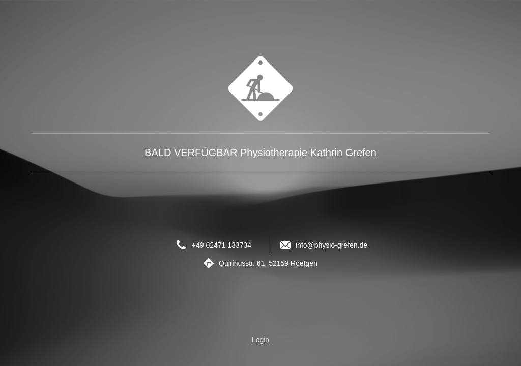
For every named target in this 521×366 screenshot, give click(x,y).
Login (260, 340)
